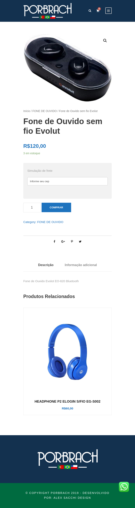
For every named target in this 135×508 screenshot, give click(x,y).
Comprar (56, 207)
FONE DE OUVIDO (44, 111)
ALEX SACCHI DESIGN (72, 497)
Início (26, 111)
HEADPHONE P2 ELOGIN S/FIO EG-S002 (67, 401)
